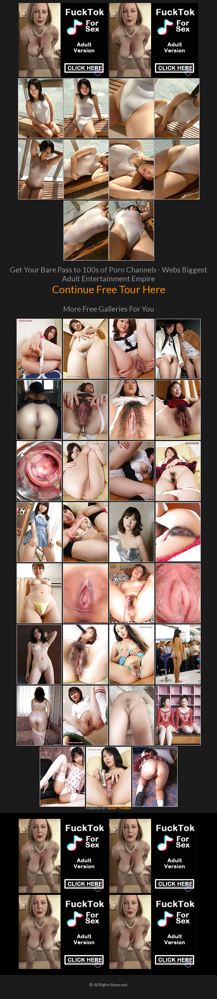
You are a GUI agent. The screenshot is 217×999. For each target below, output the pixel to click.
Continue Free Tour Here (108, 289)
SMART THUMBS (119, 808)
